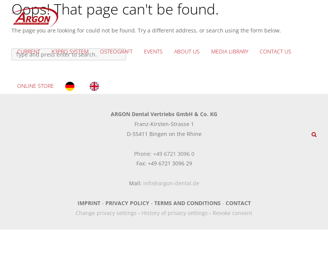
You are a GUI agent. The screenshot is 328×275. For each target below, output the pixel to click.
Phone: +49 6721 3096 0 (164, 153)
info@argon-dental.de (171, 183)
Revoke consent (232, 213)
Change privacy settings (106, 213)
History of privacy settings (175, 213)
